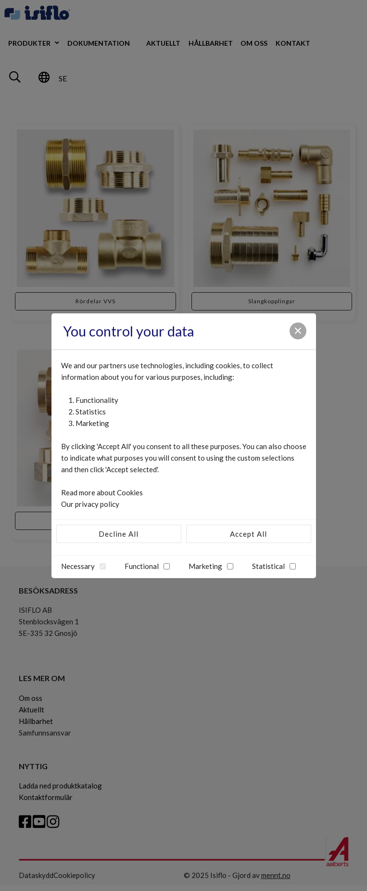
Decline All (119, 533)
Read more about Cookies (102, 492)
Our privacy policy (90, 504)
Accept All (248, 533)
